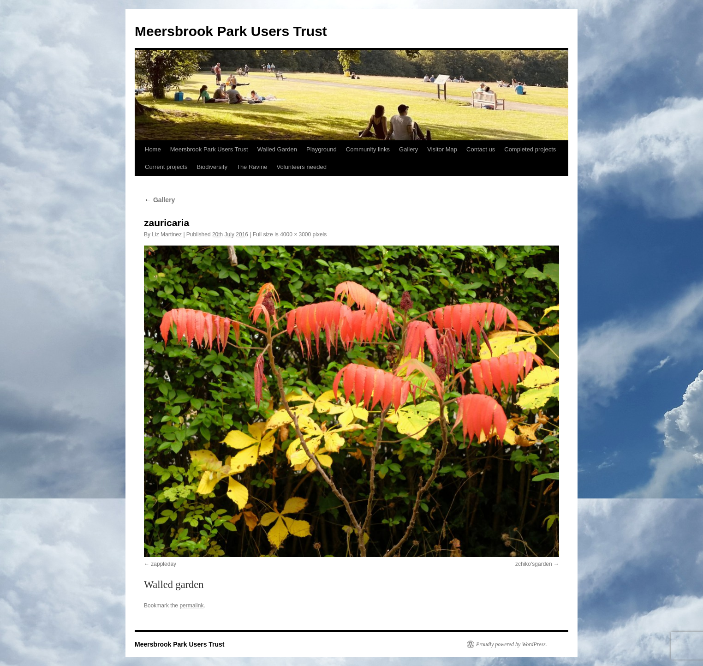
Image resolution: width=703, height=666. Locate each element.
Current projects (166, 166)
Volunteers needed (301, 166)
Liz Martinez (167, 234)
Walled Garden (277, 149)
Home (153, 149)
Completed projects (530, 149)
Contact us (480, 149)
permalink (191, 605)
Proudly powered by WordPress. (511, 644)
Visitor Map (442, 149)
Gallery (408, 149)
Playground (321, 149)
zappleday (163, 564)
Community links (368, 149)
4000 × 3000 (295, 234)
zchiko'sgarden (533, 564)
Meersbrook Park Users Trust (231, 31)
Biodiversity (212, 166)
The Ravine (252, 166)
